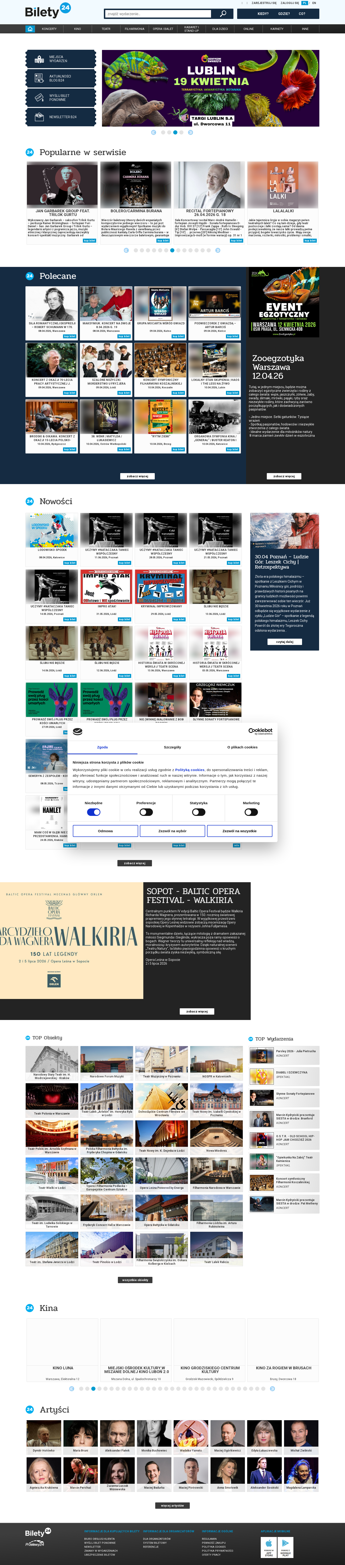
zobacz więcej (137, 476)
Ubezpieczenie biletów (99, 1554)
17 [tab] (178, 1389)
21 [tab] (203, 1389)
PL (304, 3)
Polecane (58, 276)
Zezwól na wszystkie (240, 831)
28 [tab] (245, 1389)
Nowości (56, 501)
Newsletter (92, 1546)
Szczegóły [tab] (172, 747)
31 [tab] (263, 1389)
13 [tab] (209, 250)
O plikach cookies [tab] (242, 747)
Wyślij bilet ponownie (100, 1542)
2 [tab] (169, 132)
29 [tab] (251, 1389)
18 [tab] (184, 1389)
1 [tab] (163, 132)
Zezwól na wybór (172, 831)
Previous (153, 132)
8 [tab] (178, 250)
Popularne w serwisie (83, 152)
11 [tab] (196, 250)
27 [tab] (239, 1389)
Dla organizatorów (157, 1538)
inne (305, 29)
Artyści (54, 1409)
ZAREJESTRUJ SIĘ (264, 3)
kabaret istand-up (191, 28)
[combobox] (158, 14)
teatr (106, 29)
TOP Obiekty (47, 1038)
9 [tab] (184, 250)
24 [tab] (221, 1389)
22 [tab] (209, 1389)
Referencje (150, 1546)
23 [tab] (215, 1389)
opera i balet (163, 29)
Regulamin (209, 1538)
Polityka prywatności (217, 1550)
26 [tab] (233, 1389)
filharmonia (134, 29)
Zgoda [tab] (102, 747)
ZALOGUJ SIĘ (290, 3)
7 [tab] (172, 250)
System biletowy (155, 1542)
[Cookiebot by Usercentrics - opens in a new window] (252, 731)
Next (190, 132)
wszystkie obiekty (135, 1280)
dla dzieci (220, 29)
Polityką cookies (190, 770)
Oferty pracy (211, 1554)
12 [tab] (203, 250)
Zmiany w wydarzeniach (101, 1550)
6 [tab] (166, 250)
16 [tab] (172, 1389)
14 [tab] (160, 1389)
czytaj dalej (284, 642)
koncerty (49, 29)
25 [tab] (227, 1389)
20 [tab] (196, 1389)
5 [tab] (160, 250)
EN (314, 3)
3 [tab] (175, 132)
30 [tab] (257, 1389)
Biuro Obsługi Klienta (99, 1538)
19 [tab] (190, 1389)
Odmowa (105, 831)
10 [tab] (190, 250)
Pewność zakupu (214, 1542)
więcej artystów (172, 1505)
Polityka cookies (214, 1546)
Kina (49, 1308)
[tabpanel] (210, 88)
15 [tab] (166, 1389)
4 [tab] (181, 132)
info (236, 845)
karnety (277, 29)
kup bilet (89, 240)
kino (77, 29)
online (248, 29)
